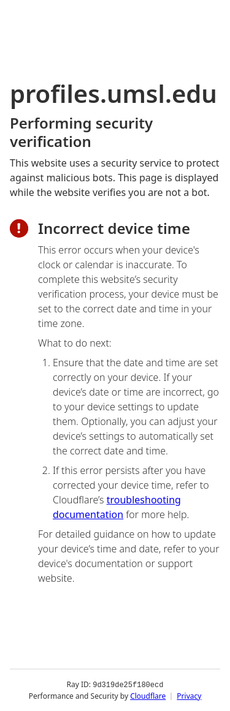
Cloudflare (148, 695)
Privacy (189, 695)
